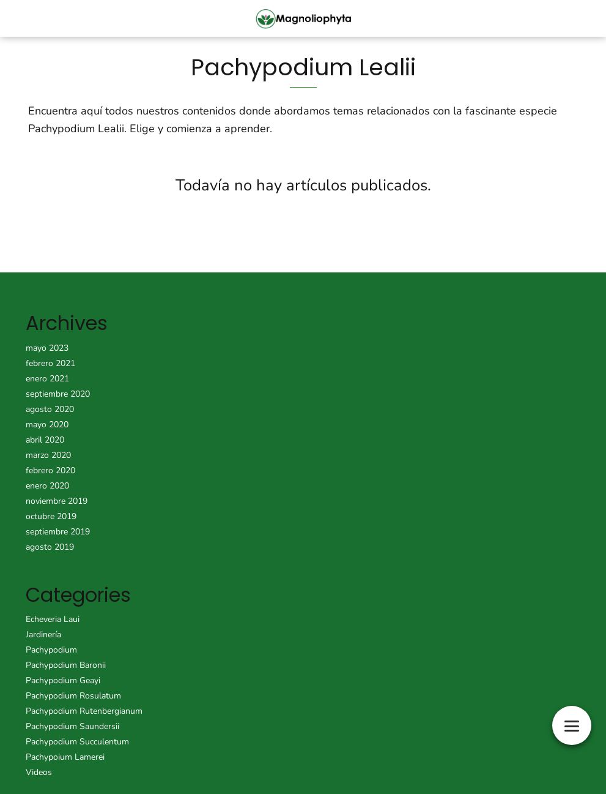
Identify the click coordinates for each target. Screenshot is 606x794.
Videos (39, 772)
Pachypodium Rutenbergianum (84, 711)
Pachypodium (51, 650)
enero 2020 (47, 486)
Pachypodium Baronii (66, 665)
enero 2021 (47, 378)
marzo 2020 (48, 455)
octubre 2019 (51, 516)
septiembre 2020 (58, 394)
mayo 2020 (47, 424)
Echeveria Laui (52, 619)
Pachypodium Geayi (63, 680)
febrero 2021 (50, 363)
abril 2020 (45, 440)
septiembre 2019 (58, 531)
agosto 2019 (50, 547)
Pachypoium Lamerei (65, 757)
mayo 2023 (47, 348)
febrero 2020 (50, 470)
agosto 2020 (50, 409)
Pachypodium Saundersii (72, 726)
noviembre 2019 (56, 501)
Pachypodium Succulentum (77, 741)
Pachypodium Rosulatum (73, 696)
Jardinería (43, 634)
